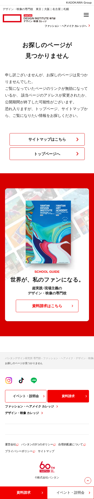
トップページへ (57, 153)
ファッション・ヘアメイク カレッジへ (68, 26)
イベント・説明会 (29, 396)
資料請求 (75, 396)
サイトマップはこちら (54, 139)
